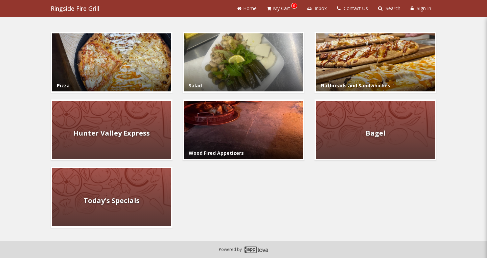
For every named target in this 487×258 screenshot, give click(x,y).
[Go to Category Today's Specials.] (111, 197)
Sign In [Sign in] (421, 8)
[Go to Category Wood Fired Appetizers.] (243, 129)
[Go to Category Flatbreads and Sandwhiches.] (375, 62)
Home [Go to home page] (247, 8)
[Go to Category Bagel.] (375, 129)
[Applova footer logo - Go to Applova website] (256, 249)
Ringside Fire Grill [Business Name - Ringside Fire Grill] (75, 8)
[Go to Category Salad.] (243, 62)
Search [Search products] (389, 8)
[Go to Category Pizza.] (111, 62)
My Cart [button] (282, 7)
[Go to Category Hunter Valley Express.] (111, 129)
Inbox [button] (317, 8)
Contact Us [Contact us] (352, 8)
